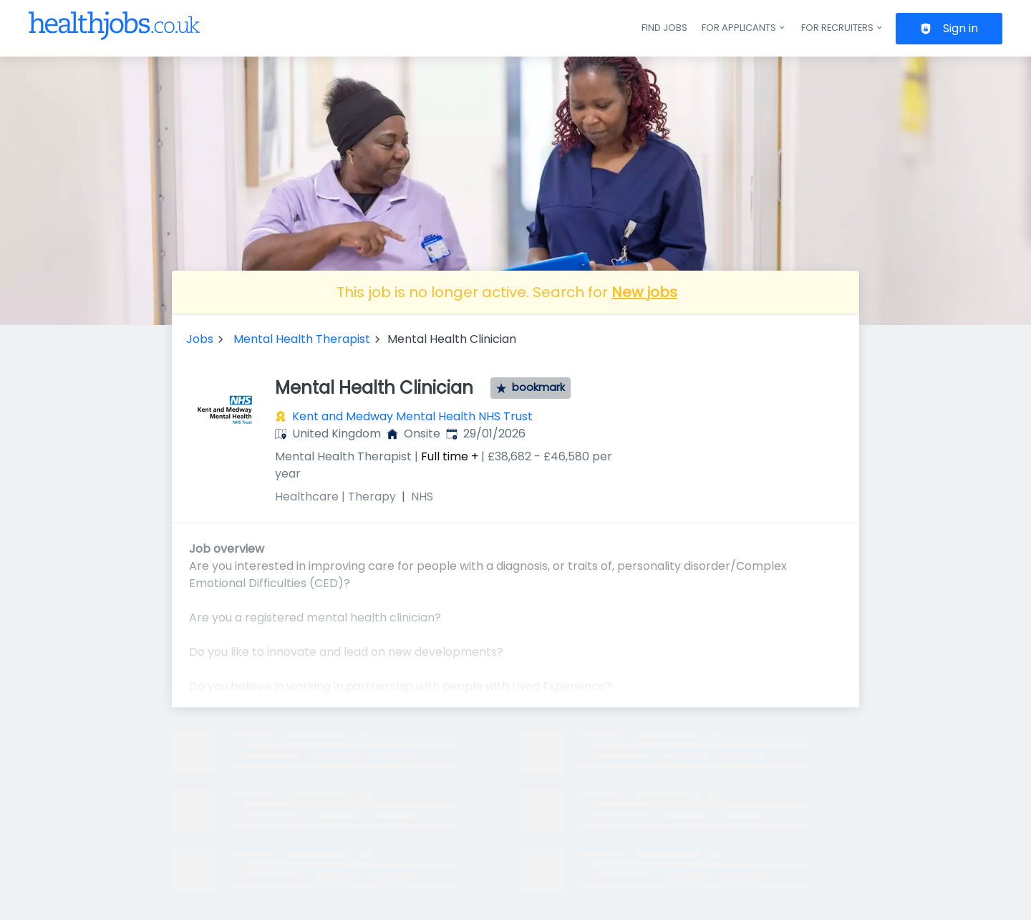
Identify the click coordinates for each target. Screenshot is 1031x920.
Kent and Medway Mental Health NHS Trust (412, 416)
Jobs (199, 339)
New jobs (644, 292)
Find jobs (664, 27)
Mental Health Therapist (301, 339)
